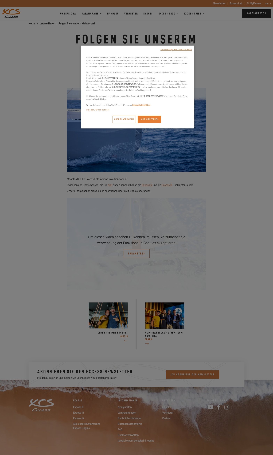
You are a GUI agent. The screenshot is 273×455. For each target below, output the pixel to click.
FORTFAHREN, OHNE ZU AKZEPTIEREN (176, 50)
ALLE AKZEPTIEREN (149, 119)
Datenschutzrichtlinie (141, 105)
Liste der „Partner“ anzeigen (98, 110)
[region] (137, 87)
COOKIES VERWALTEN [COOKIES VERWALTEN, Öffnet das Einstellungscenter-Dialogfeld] (124, 119)
